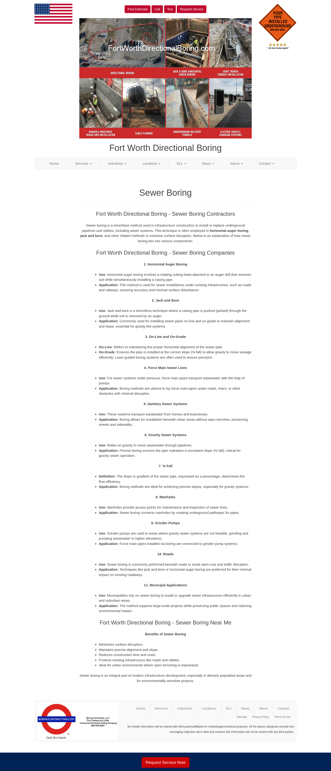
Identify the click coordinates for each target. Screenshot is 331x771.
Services (83, 163)
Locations (151, 163)
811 (181, 163)
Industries (117, 163)
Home (54, 163)
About (236, 163)
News (208, 163)
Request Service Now (165, 762)
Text (170, 9)
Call (157, 9)
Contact (266, 163)
